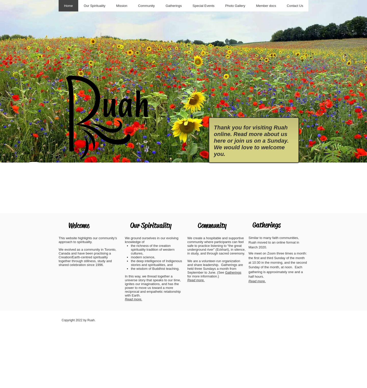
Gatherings (233, 272)
